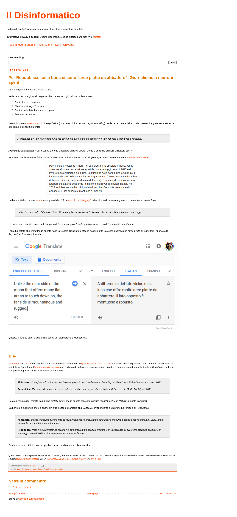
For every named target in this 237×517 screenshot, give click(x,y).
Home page (92, 493)
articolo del (79, 200)
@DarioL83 (14, 363)
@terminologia (42, 367)
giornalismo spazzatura (27, 469)
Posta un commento (22, 487)
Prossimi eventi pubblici (21, 44)
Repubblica (49, 469)
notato (28, 363)
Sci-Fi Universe (64, 44)
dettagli (97, 36)
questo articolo (35, 123)
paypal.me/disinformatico (27, 459)
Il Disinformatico (43, 15)
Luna (40, 469)
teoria (39, 200)
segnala (55, 367)
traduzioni (59, 469)
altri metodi (96, 459)
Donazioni (45, 44)
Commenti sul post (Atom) (31, 499)
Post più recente (17, 493)
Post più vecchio (168, 493)
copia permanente (139, 157)
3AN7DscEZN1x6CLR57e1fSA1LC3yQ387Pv (67, 459)
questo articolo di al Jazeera (96, 363)
